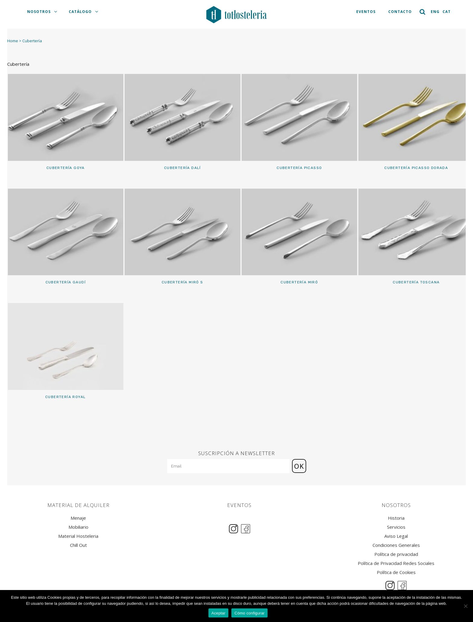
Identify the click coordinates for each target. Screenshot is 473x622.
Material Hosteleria (78, 536)
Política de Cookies (396, 572)
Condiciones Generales (396, 545)
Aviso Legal (396, 536)
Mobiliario (78, 527)
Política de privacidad (396, 554)
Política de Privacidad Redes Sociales (396, 563)
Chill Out (78, 545)
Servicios (396, 527)
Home (12, 40)
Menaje (78, 518)
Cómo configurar (249, 613)
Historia (396, 518)
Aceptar (218, 613)
